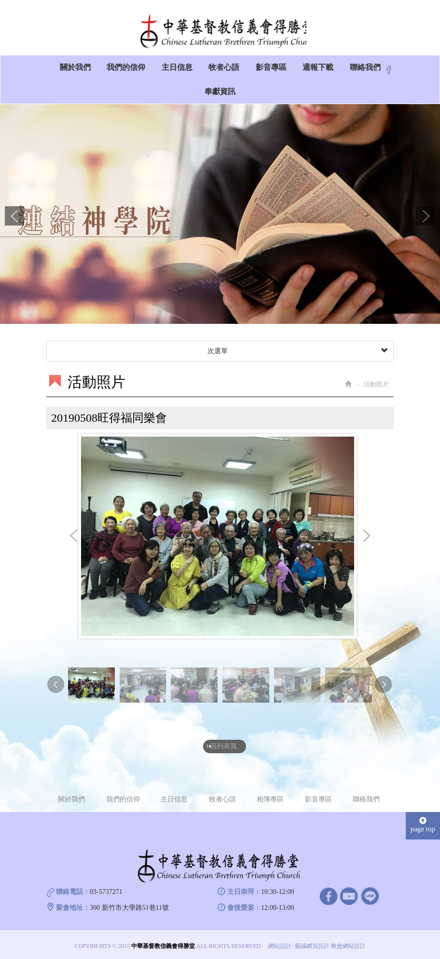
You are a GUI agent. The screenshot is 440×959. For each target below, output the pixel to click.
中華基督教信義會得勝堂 (220, 31)
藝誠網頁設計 (312, 947)
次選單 (296, 354)
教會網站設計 (348, 947)
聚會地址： (73, 909)
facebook (328, 897)
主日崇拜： (244, 893)
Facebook (389, 73)
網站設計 (279, 947)
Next (425, 218)
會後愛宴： (244, 909)
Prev (14, 218)
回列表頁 (222, 747)
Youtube (349, 897)
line (369, 897)
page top (423, 826)
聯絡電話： (73, 893)
